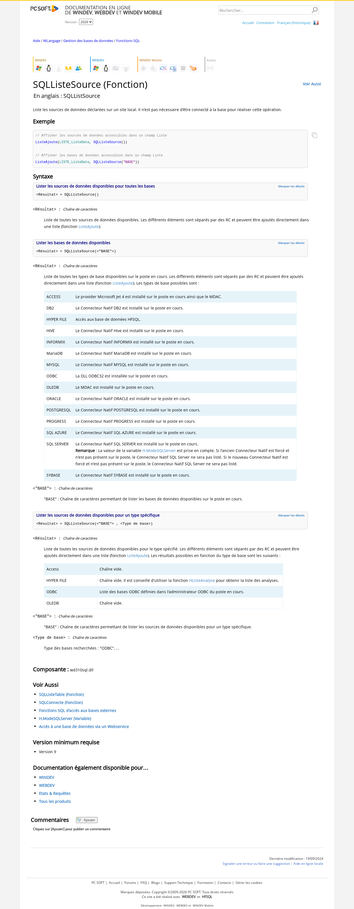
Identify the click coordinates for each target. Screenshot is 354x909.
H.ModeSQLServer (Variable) (65, 719)
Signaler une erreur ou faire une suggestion (256, 864)
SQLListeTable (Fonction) (61, 695)
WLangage (51, 40)
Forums (130, 882)
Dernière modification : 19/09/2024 (296, 859)
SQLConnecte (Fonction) (61, 703)
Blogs (155, 882)
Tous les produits (55, 802)
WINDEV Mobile (203, 905)
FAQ (143, 882)
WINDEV (46, 778)
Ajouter (86, 821)
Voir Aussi (312, 83)
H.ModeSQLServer (159, 451)
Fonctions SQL (128, 40)
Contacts (224, 882)
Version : (72, 22)
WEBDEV (46, 786)
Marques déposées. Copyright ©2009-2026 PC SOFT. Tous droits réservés (177, 892)
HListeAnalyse (202, 581)
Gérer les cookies (249, 882)
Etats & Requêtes (55, 794)
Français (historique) (294, 22)
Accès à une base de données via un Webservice (84, 727)
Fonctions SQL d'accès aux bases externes (77, 711)
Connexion (265, 22)
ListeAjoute (89, 227)
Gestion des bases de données (88, 40)
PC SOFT (98, 882)
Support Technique (178, 882)
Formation (205, 882)
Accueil (248, 22)
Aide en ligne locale (308, 864)
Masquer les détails (291, 187)
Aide (36, 40)
